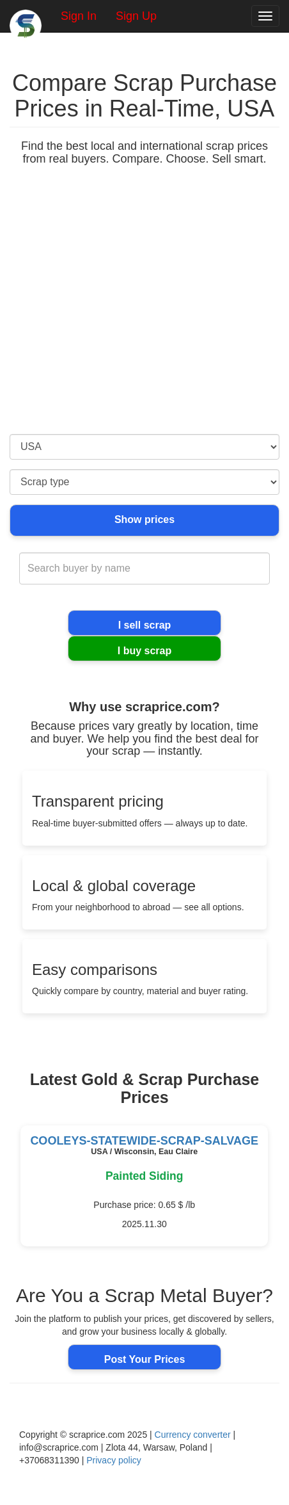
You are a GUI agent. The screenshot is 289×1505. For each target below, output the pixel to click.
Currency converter (193, 1434)
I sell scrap (144, 625)
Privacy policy (113, 1460)
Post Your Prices (144, 1359)
